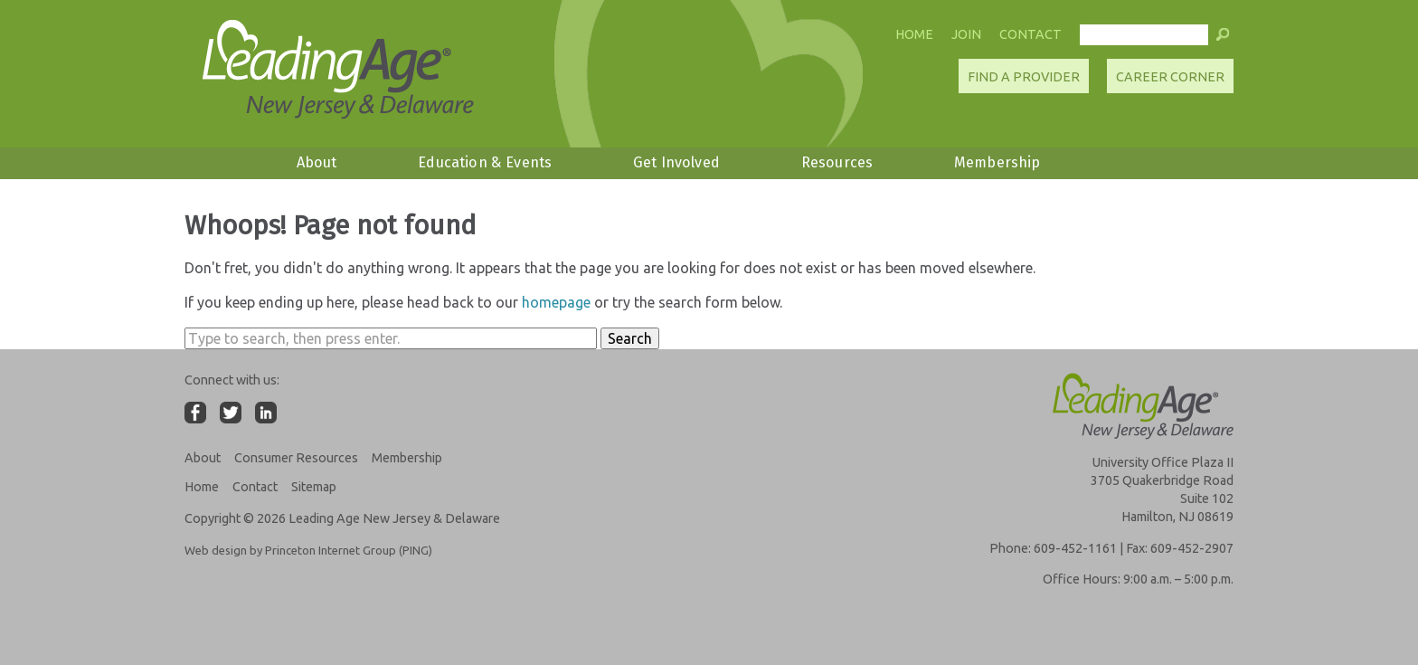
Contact (1030, 34)
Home (914, 34)
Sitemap (313, 487)
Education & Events (485, 162)
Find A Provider (1024, 77)
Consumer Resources (296, 458)
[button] (1223, 39)
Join (966, 34)
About (317, 162)
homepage (556, 302)
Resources (837, 162)
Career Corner (1170, 77)
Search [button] (630, 338)
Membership (997, 162)
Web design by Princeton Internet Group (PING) (308, 550)
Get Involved (676, 162)
